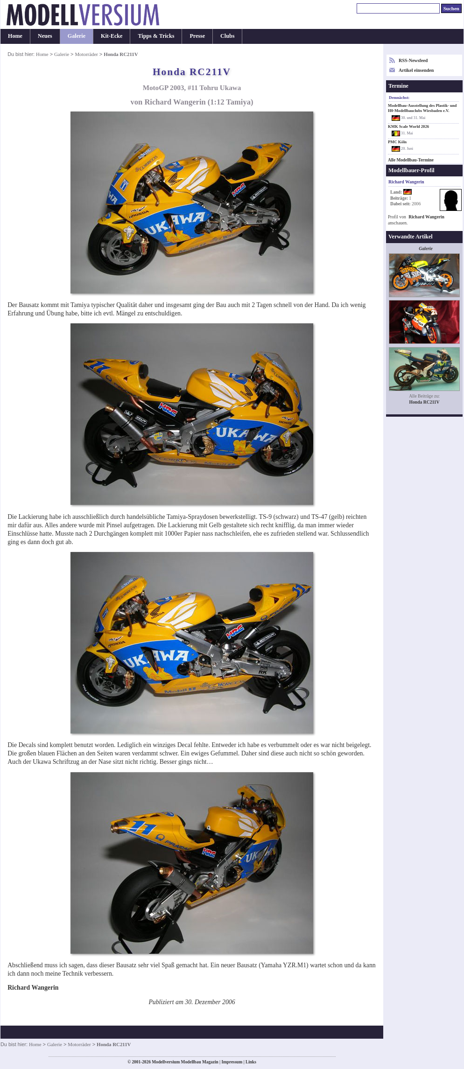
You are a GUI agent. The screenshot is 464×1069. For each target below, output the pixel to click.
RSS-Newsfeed (413, 60)
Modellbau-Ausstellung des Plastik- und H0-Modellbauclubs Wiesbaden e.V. (422, 108)
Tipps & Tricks (156, 36)
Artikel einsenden (416, 70)
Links (251, 1062)
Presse (197, 36)
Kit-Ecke (111, 36)
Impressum (231, 1062)
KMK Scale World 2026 (408, 126)
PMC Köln (397, 142)
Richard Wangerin (426, 216)
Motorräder (86, 54)
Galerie (76, 36)
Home (15, 36)
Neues (45, 36)
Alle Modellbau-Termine (411, 160)
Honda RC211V (424, 402)
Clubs (227, 36)
